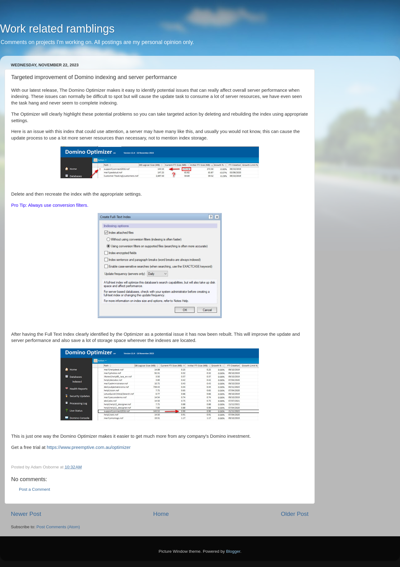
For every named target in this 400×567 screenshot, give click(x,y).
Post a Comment (34, 489)
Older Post (295, 514)
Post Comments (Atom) (58, 527)
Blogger (233, 551)
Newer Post (26, 514)
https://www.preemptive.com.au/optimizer (89, 447)
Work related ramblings (57, 28)
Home (161, 514)
